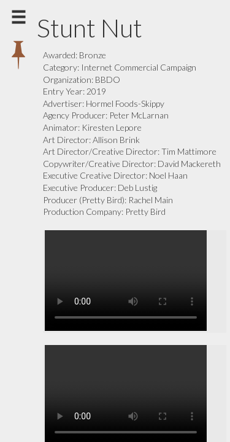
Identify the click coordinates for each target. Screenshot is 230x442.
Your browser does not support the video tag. (134, 280)
